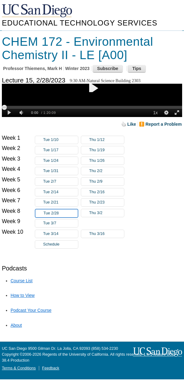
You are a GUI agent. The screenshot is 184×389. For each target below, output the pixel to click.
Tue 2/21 (60, 202)
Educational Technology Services (79, 23)
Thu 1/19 (106, 150)
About (16, 325)
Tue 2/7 (60, 181)
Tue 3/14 (60, 234)
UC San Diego (37, 11)
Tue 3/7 (60, 223)
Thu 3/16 (106, 234)
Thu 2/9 (106, 181)
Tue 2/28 (61, 213)
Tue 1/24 (60, 161)
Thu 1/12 (106, 140)
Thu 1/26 (106, 161)
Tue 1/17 (60, 150)
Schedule (51, 244)
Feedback (50, 368)
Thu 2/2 (106, 171)
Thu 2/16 (106, 192)
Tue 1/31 (60, 171)
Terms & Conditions (19, 368)
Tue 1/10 (60, 140)
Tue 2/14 (60, 192)
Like (131, 124)
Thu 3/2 (106, 213)
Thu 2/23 (106, 202)
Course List (22, 280)
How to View (23, 295)
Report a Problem (163, 124)
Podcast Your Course (31, 310)
